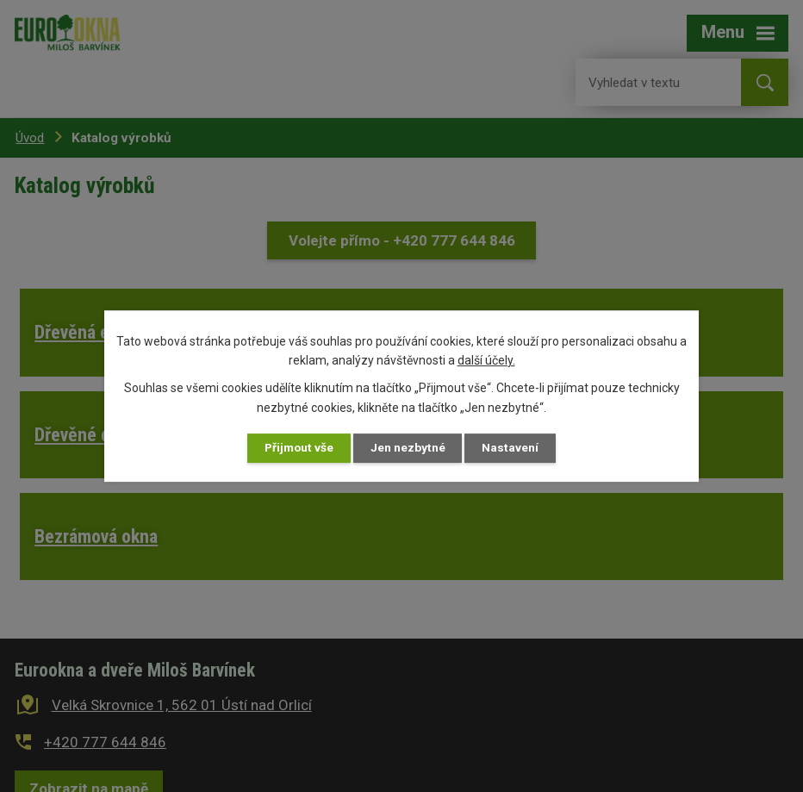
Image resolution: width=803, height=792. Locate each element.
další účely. (486, 360)
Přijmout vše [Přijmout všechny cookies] (297, 447)
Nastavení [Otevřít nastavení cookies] (513, 447)
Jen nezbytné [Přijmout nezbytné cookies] (408, 447)
